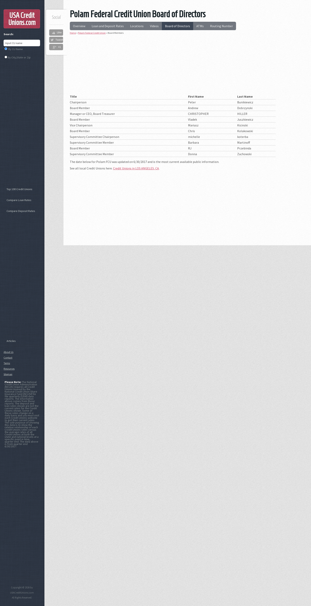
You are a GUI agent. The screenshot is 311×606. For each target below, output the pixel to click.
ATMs (200, 26)
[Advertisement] (173, 66)
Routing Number (221, 26)
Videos (154, 26)
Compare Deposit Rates (21, 211)
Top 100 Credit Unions (19, 189)
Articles (11, 341)
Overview (79, 26)
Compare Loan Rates (19, 200)
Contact (8, 357)
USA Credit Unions (22, 19)
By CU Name (15, 49)
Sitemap (8, 374)
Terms (7, 363)
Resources (9, 368)
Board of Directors (177, 26)
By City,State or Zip (19, 57)
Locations (137, 26)
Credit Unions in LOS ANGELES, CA (136, 168)
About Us (8, 352)
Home (73, 32)
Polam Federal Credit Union (92, 32)
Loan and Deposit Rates (108, 26)
